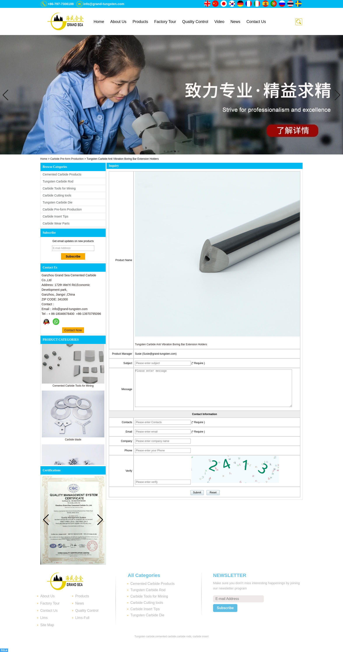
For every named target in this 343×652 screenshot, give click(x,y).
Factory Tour (165, 21)
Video (219, 21)
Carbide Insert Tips (55, 216)
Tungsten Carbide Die (57, 202)
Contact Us (256, 21)
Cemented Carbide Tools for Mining (73, 386)
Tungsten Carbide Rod (58, 181)
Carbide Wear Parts (56, 223)
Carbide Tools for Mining (59, 188)
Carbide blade (73, 440)
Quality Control (195, 21)
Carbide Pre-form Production (67, 158)
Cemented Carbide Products (62, 174)
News (235, 21)
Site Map (47, 625)
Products (140, 21)
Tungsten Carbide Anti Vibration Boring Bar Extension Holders (171, 344)
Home (99, 21)
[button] (164, 151)
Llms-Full (82, 618)
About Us (118, 21)
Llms (44, 618)
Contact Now (73, 330)
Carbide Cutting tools (57, 195)
